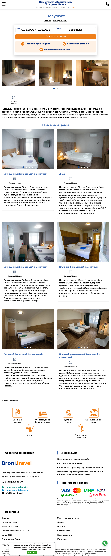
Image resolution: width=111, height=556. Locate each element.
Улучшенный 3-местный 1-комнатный (25, 267)
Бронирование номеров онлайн (73, 459)
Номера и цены (60, 21)
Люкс (62, 174)
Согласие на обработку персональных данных (80, 467)
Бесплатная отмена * (78, 44)
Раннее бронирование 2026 (16, 531)
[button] (54, 88)
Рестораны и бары (11, 539)
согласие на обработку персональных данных (35, 548)
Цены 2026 (7, 535)
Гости (59, 28)
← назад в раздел (10, 400)
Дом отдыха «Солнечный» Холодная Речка (55, 3)
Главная (47, 21)
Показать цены (55, 36)
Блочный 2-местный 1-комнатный (78, 267)
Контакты (62, 539)
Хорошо (32, 552)
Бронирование (64, 535)
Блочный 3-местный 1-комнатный (23, 354)
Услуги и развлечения (68, 518)
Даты (18, 28)
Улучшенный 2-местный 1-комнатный (25, 174)
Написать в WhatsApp (15, 487)
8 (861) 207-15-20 (12, 482)
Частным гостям (10, 526)
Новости (61, 526)
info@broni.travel (12, 493)
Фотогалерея (63, 531)
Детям (60, 522)
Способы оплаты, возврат (70, 463)
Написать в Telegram (15, 490)
